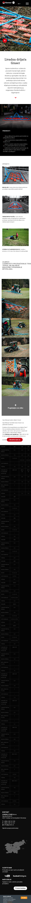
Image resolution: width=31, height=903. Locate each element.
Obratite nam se (14, 440)
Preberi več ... (10, 902)
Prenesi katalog (20, 888)
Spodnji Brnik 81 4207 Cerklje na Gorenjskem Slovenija (14, 817)
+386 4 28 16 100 (9, 821)
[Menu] (27, 3)
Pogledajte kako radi (14, 40)
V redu (24, 897)
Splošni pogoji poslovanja (10, 828)
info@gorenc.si (9, 825)
